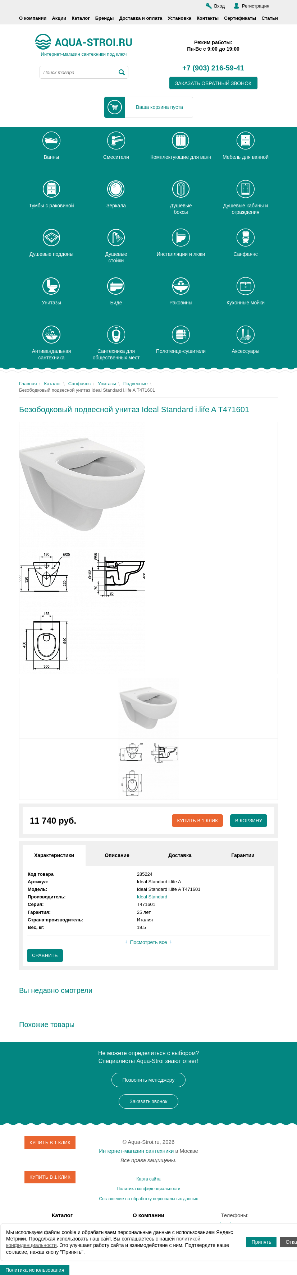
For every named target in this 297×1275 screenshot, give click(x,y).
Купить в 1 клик (195, 821)
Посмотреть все (148, 942)
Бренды (104, 18)
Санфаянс (79, 383)
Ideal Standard (152, 897)
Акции (59, 18)
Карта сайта (149, 1179)
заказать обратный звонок (213, 83)
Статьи (270, 18)
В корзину (248, 821)
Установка (179, 18)
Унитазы (107, 383)
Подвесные (135, 383)
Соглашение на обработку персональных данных (148, 1199)
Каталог (81, 18)
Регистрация (255, 6)
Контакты (208, 18)
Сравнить (45, 956)
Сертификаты (240, 18)
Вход (219, 6)
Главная (28, 383)
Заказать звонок (149, 1102)
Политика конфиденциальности (148, 1189)
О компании (32, 18)
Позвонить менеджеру (149, 1080)
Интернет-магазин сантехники (136, 1152)
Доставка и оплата (140, 18)
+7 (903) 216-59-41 (213, 68)
